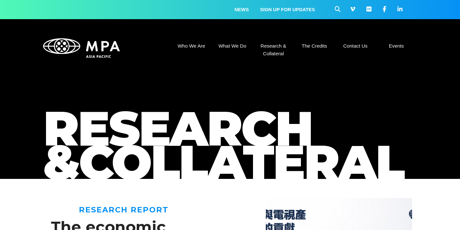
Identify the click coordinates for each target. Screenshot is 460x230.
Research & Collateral (273, 49)
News (241, 9)
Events (396, 46)
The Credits (314, 46)
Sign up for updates (287, 9)
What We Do (232, 46)
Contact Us (355, 46)
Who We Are (191, 46)
